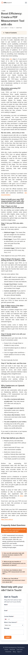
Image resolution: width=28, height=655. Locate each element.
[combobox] (6, 619)
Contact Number (9, 616)
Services (12, 649)
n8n (11, 59)
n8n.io (21, 496)
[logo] (6, 2)
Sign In (19, 651)
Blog (14, 651)
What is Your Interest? (10, 622)
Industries (8, 651)
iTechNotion (20, 647)
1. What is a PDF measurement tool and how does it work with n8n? (13, 530)
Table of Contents (11, 33)
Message (6, 628)
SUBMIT (8, 637)
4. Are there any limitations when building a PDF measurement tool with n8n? (13, 571)
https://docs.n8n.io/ (7, 519)
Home (6, 649)
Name (5, 604)
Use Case (19, 649)
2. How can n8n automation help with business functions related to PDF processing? (13, 554)
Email (5, 610)
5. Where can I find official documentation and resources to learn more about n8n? (13, 580)
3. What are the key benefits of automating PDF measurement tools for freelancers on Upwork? (14, 563)
